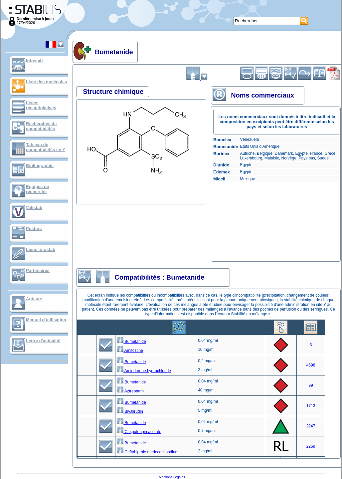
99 (310, 385)
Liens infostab (40, 249)
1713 (310, 405)
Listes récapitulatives (41, 105)
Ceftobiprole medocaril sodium (147, 452)
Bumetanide (131, 341)
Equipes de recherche (37, 189)
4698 (310, 365)
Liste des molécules (46, 81)
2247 (310, 426)
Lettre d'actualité (43, 340)
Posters (34, 228)
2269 (310, 446)
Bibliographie (40, 165)
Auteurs (34, 298)
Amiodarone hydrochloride (144, 370)
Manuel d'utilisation (46, 319)
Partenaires (38, 270)
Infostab (34, 60)
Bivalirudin (130, 411)
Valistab (34, 207)
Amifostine (130, 350)
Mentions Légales (172, 477)
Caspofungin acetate (139, 431)
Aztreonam (130, 391)
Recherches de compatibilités (41, 126)
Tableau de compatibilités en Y (45, 147)
